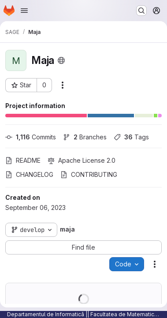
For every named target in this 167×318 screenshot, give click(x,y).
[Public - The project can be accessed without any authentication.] (61, 60)
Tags (131, 137)
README (23, 160)
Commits (30, 137)
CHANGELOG (29, 174)
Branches (85, 137)
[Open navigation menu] (24, 11)
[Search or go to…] (141, 10)
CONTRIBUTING (88, 174)
